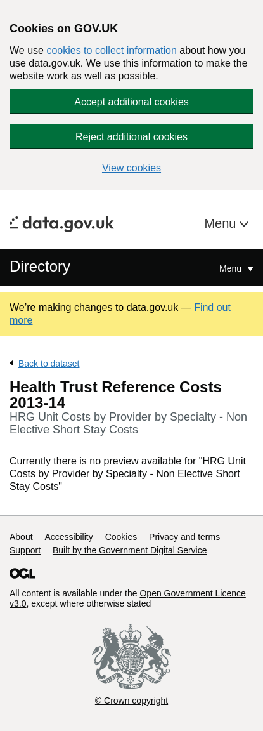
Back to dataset (49, 364)
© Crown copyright (131, 700)
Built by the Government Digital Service (130, 550)
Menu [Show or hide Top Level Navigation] (231, 268)
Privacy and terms (184, 537)
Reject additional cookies (131, 136)
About (21, 537)
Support (25, 550)
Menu (222, 223)
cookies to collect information (111, 50)
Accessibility (68, 537)
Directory (40, 266)
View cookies (131, 167)
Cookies (121, 537)
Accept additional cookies (131, 101)
